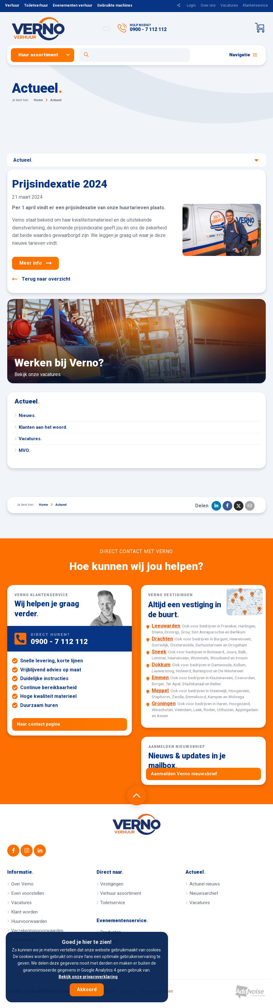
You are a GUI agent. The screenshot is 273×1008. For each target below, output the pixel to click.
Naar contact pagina (38, 724)
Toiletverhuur (36, 5)
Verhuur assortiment (120, 893)
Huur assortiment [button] (38, 55)
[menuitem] (45, 55)
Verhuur (12, 5)
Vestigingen (111, 884)
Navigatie (243, 55)
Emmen (160, 677)
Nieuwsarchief (203, 893)
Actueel (136, 160)
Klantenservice (255, 5)
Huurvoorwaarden (29, 921)
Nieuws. (27, 415)
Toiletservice (112, 902)
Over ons (208, 5)
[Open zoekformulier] (134, 55)
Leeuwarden (166, 626)
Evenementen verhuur (72, 5)
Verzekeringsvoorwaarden (37, 930)
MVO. (24, 450)
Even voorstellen (27, 893)
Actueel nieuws (204, 884)
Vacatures (229, 5)
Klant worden (24, 912)
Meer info (35, 263)
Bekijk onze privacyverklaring (88, 976)
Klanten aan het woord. (43, 427)
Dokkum (161, 664)
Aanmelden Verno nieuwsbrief (184, 773)
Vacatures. (30, 438)
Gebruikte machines (114, 5)
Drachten (162, 639)
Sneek (159, 652)
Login (191, 5)
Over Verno (22, 884)
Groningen (164, 703)
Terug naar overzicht (41, 279)
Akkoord (87, 989)
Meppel (160, 690)
